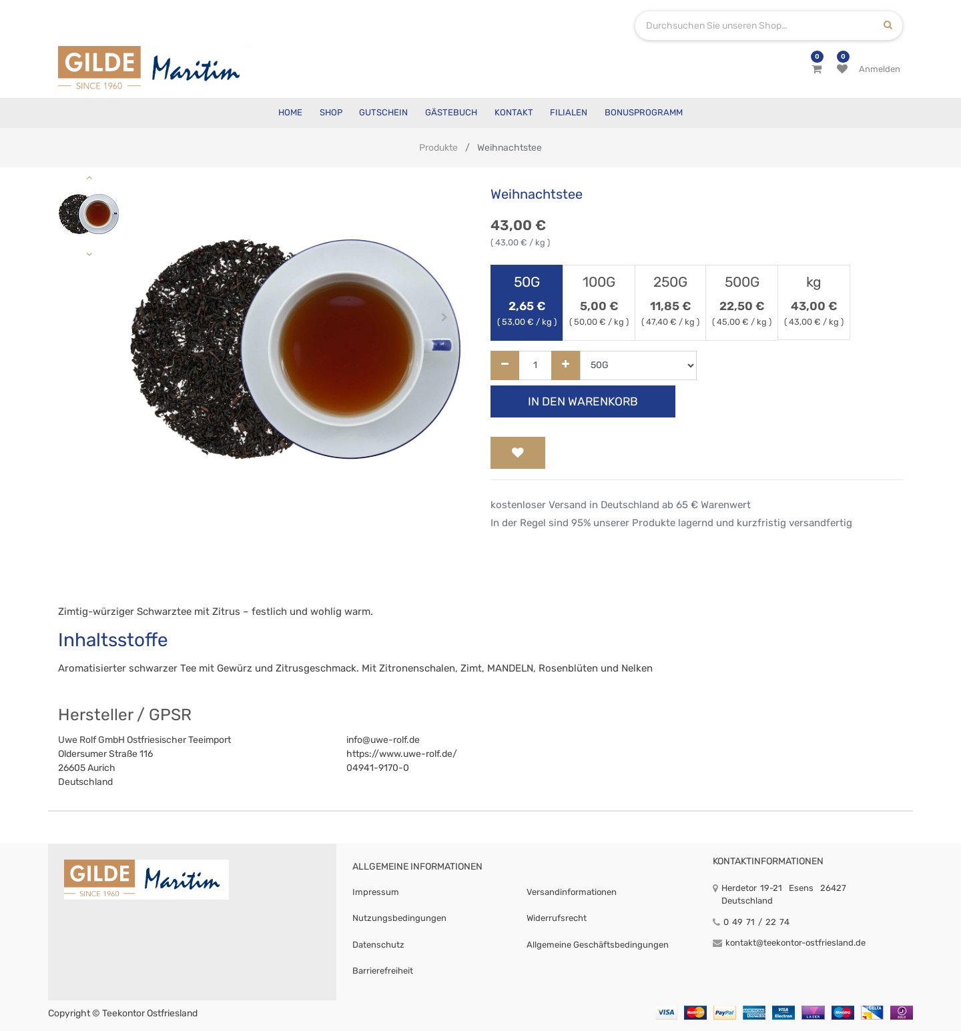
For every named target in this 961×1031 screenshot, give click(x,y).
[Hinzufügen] (565, 366)
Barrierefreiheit (382, 971)
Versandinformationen (572, 892)
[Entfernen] (505, 366)
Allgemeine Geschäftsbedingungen (598, 945)
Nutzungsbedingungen (399, 918)
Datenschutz (378, 945)
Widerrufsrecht (557, 918)
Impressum (375, 892)
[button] (146, 317)
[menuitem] (290, 113)
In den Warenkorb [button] (583, 401)
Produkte (438, 147)
